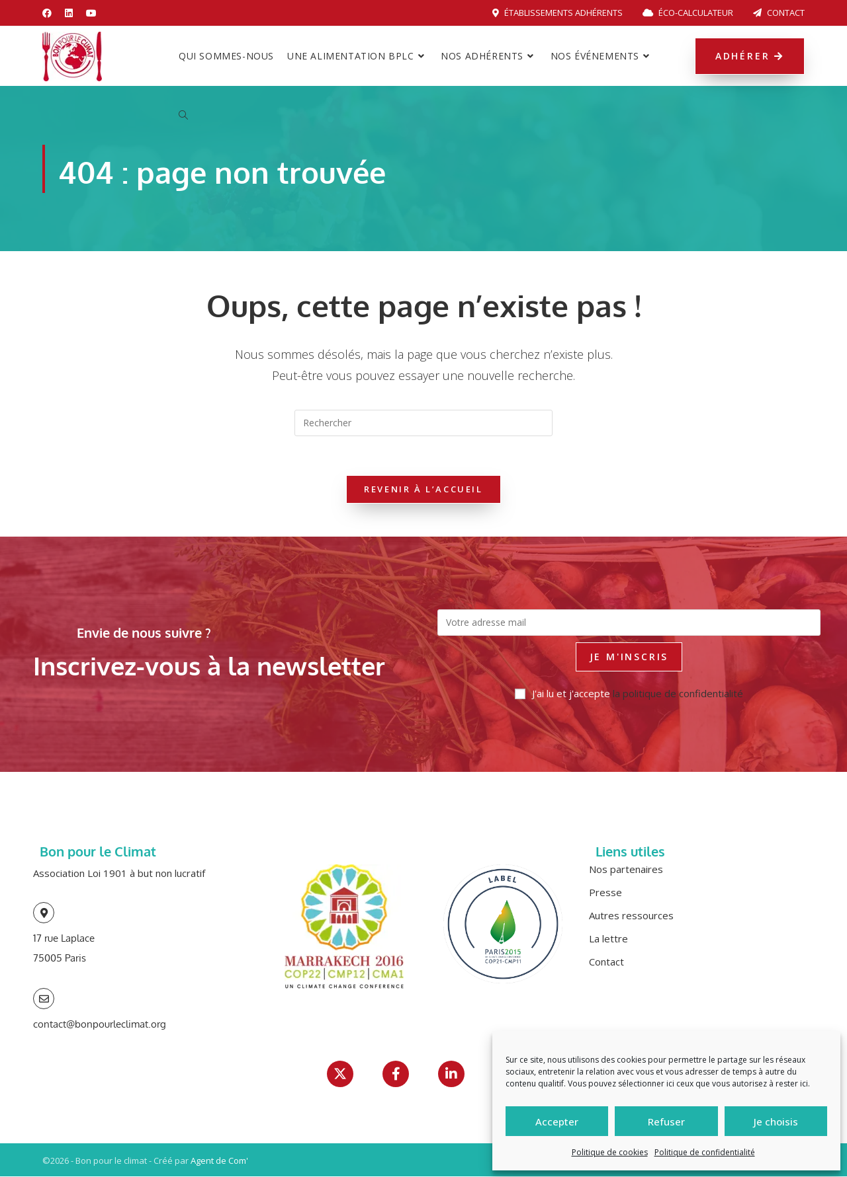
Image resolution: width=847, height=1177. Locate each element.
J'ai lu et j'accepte (629, 694)
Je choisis (776, 1121)
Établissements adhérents (557, 13)
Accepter (556, 1121)
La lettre (608, 939)
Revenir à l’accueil (423, 490)
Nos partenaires (626, 869)
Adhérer (749, 56)
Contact (779, 13)
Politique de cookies (610, 1152)
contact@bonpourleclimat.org (99, 1024)
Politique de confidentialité (704, 1152)
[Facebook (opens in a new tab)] (50, 13)
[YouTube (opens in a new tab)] (91, 13)
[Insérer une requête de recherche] (423, 423)
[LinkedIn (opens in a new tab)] (68, 13)
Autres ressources (631, 916)
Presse (605, 892)
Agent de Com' (219, 1161)
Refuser (666, 1121)
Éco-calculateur (688, 13)
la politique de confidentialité (678, 694)
